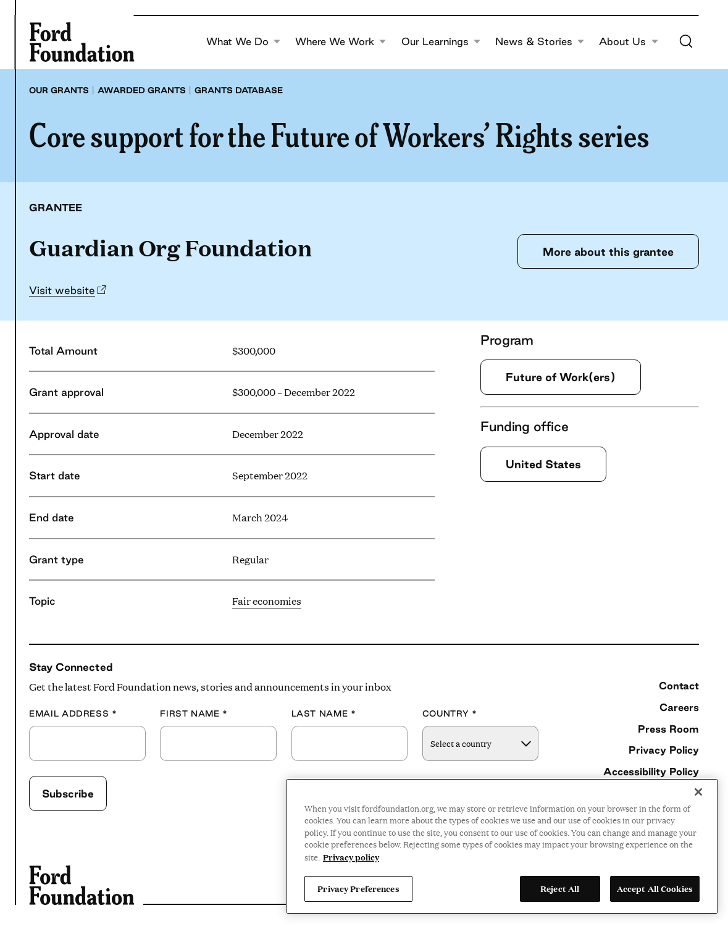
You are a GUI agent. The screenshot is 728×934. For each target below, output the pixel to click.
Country (449, 713)
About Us (628, 41)
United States (543, 464)
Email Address (73, 713)
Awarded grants (142, 90)
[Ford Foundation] (81, 42)
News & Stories (540, 41)
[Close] (698, 792)
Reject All (559, 888)
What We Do (243, 41)
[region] (502, 846)
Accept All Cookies (655, 888)
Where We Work (341, 41)
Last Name (323, 713)
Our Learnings (441, 41)
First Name (194, 713)
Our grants (59, 90)
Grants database (239, 90)
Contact (679, 685)
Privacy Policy (664, 749)
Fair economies (266, 601)
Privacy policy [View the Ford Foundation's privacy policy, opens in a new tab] (351, 857)
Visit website (62, 290)
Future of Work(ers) (561, 377)
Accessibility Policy (651, 771)
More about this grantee (608, 251)
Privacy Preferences (358, 888)
